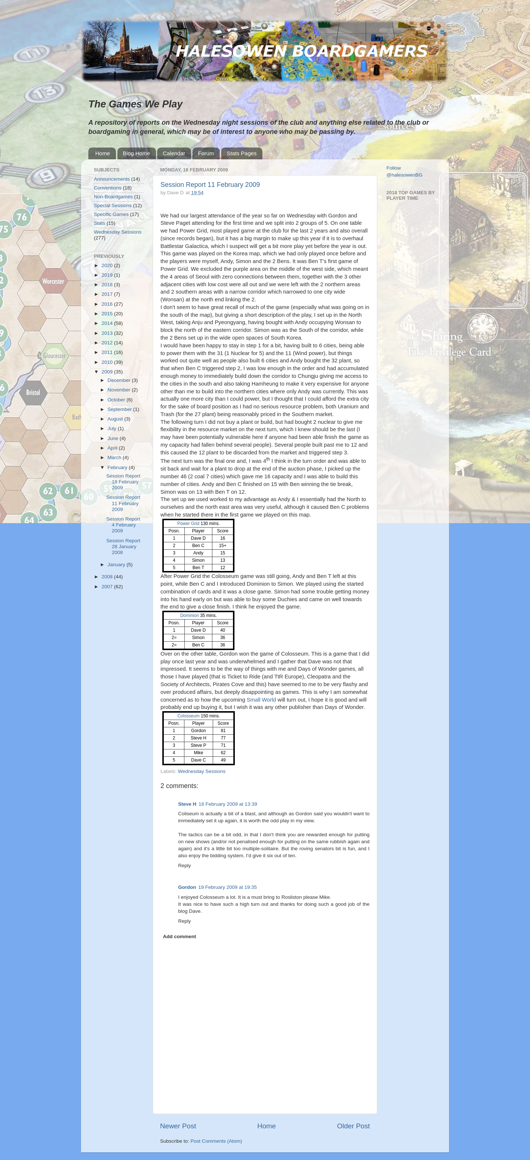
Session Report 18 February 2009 (123, 481)
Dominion (189, 615)
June (113, 438)
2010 (108, 362)
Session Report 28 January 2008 (123, 546)
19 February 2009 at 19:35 (227, 887)
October (117, 399)
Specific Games (111, 214)
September (120, 409)
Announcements (112, 179)
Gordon (187, 887)
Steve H (187, 804)
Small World (261, 700)
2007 (108, 586)
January (117, 564)
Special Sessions (113, 205)
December (119, 380)
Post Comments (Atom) (216, 1141)
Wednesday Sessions (202, 771)
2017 (108, 294)
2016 (108, 304)
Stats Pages (242, 153)
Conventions (107, 188)
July (112, 428)
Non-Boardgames (113, 196)
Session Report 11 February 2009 (210, 184)
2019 (108, 275)
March (115, 457)
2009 (108, 372)
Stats (99, 223)
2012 (108, 342)
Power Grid (188, 523)
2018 (108, 284)
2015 (108, 313)
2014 (108, 323)
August (115, 419)
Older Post (353, 1126)
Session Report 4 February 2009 (123, 524)
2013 (108, 333)
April (113, 448)
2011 (108, 352)
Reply (184, 865)
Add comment (179, 936)
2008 (108, 576)
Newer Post (178, 1126)
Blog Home (136, 153)
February (118, 467)
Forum (206, 153)
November (119, 390)
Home (102, 153)
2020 (108, 265)
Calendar (174, 153)
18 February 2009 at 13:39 (228, 804)
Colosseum (188, 716)
